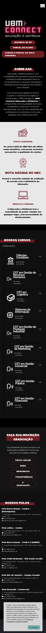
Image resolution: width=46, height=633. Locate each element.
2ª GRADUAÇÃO (23, 484)
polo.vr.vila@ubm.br (10, 568)
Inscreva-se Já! (23, 42)
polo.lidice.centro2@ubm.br (12, 535)
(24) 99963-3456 (9, 518)
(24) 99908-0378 (9, 596)
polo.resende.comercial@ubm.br (14, 598)
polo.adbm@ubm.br (10, 551)
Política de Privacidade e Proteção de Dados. (19, 621)
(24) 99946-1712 (9, 533)
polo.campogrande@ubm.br (13, 582)
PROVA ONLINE (23, 460)
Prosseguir (33, 627)
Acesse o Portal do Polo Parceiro (20, 54)
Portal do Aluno (23, 48)
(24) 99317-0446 (9, 566)
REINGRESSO (23, 471)
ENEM (23, 466)
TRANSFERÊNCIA (24, 477)
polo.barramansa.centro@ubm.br (14, 520)
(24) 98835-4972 (9, 549)
